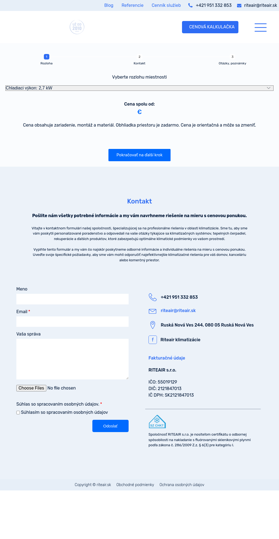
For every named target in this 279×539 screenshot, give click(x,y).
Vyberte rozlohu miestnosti (139, 77)
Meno (22, 289)
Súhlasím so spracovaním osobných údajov (64, 412)
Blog (108, 5)
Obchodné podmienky (135, 485)
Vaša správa (28, 334)
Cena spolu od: (139, 104)
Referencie (132, 5)
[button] (139, 155)
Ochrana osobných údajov (182, 485)
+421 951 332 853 (214, 5)
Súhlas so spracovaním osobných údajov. (57, 404)
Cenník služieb (166, 5)
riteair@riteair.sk (260, 5)
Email (22, 311)
